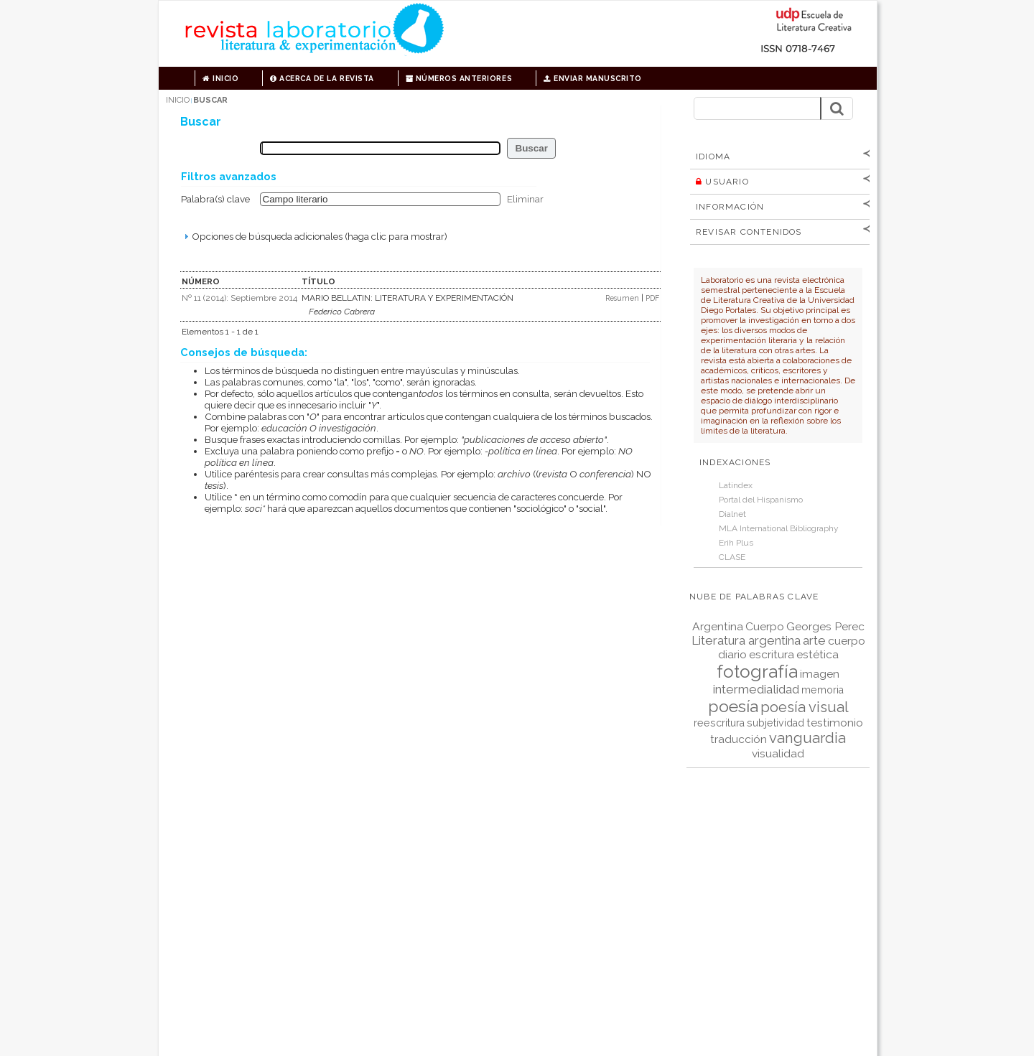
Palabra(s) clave (215, 199)
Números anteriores (459, 78)
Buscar (210, 100)
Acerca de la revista (321, 78)
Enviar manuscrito (593, 78)
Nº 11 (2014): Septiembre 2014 (239, 298)
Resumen (623, 298)
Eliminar (525, 199)
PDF (652, 298)
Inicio (220, 78)
